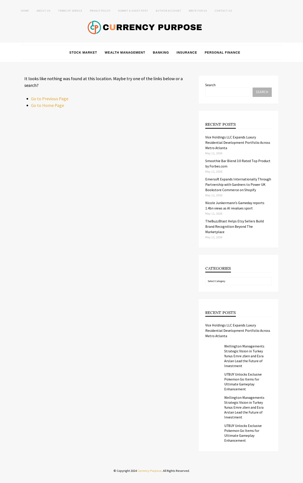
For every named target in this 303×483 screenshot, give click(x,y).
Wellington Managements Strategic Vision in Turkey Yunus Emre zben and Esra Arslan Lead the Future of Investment (244, 356)
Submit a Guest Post (133, 10)
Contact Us (223, 10)
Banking (161, 52)
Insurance (186, 52)
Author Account (168, 10)
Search (210, 85)
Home (25, 10)
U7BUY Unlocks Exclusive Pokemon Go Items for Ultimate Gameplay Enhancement (243, 381)
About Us (43, 10)
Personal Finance (223, 52)
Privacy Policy (100, 10)
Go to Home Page (47, 105)
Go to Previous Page (49, 98)
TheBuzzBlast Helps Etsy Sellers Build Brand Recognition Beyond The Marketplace (234, 226)
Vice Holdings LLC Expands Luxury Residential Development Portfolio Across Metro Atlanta (237, 142)
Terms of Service (70, 10)
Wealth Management (125, 52)
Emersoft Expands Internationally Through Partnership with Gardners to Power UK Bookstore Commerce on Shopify (238, 184)
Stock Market (83, 52)
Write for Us (198, 10)
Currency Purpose (149, 471)
